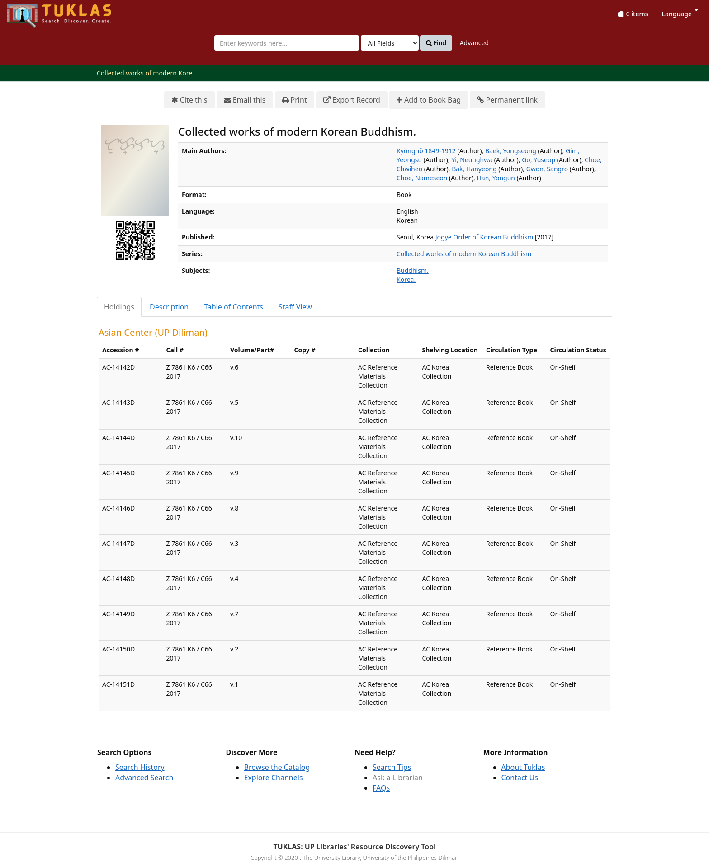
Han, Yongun (496, 177)
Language (680, 13)
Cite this (189, 100)
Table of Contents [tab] (233, 307)
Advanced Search (144, 778)
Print (294, 100)
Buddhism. (413, 270)
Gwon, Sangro (547, 168)
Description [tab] (169, 307)
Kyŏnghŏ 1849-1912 (426, 150)
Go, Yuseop (538, 159)
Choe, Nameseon (422, 177)
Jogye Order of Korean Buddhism (484, 237)
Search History (140, 767)
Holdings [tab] (119, 307)
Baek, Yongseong (510, 150)
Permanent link (507, 100)
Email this (245, 100)
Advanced (474, 42)
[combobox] (286, 43)
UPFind (29, 11)
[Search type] (390, 43)
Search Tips (392, 767)
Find (436, 42)
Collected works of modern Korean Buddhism (464, 253)
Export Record (351, 100)
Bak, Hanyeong (474, 168)
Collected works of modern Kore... (147, 73)
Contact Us (519, 778)
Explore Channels (273, 778)
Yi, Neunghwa (471, 159)
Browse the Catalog (277, 767)
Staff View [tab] (295, 307)
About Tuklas (523, 767)
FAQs (381, 788)
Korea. (406, 279)
